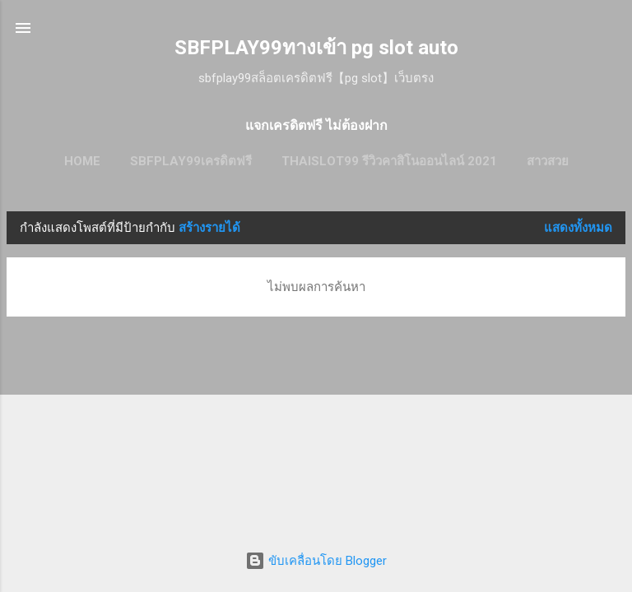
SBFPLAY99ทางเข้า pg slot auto (316, 47)
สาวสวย (548, 161)
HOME (82, 161)
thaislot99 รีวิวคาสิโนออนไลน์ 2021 (389, 161)
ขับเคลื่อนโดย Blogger (316, 560)
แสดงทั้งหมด (578, 227)
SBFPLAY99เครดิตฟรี (191, 161)
